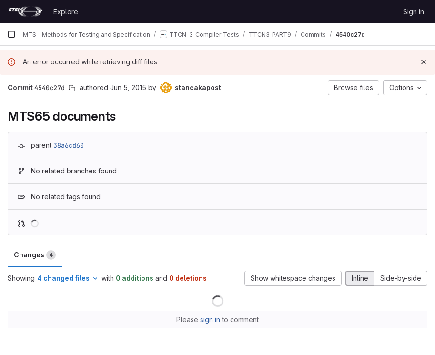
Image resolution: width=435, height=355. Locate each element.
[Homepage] (25, 11)
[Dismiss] (423, 62)
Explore (65, 12)
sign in (210, 319)
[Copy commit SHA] (72, 88)
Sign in (413, 12)
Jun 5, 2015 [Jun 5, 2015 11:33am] (128, 87)
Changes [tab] (35, 255)
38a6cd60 (68, 145)
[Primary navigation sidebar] (11, 34)
